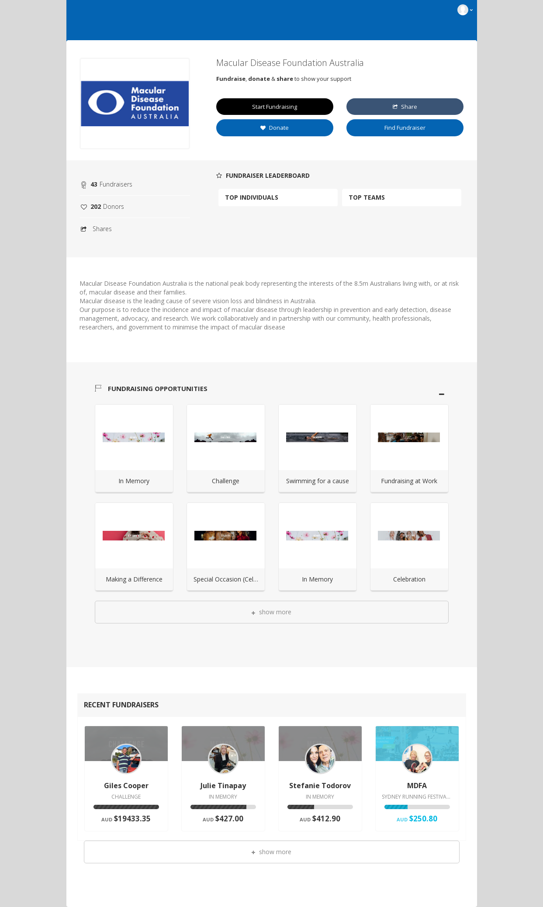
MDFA (417, 785)
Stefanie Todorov (320, 785)
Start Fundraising (274, 107)
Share (405, 107)
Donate (274, 128)
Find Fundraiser (404, 128)
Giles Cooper (126, 785)
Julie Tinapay (223, 785)
